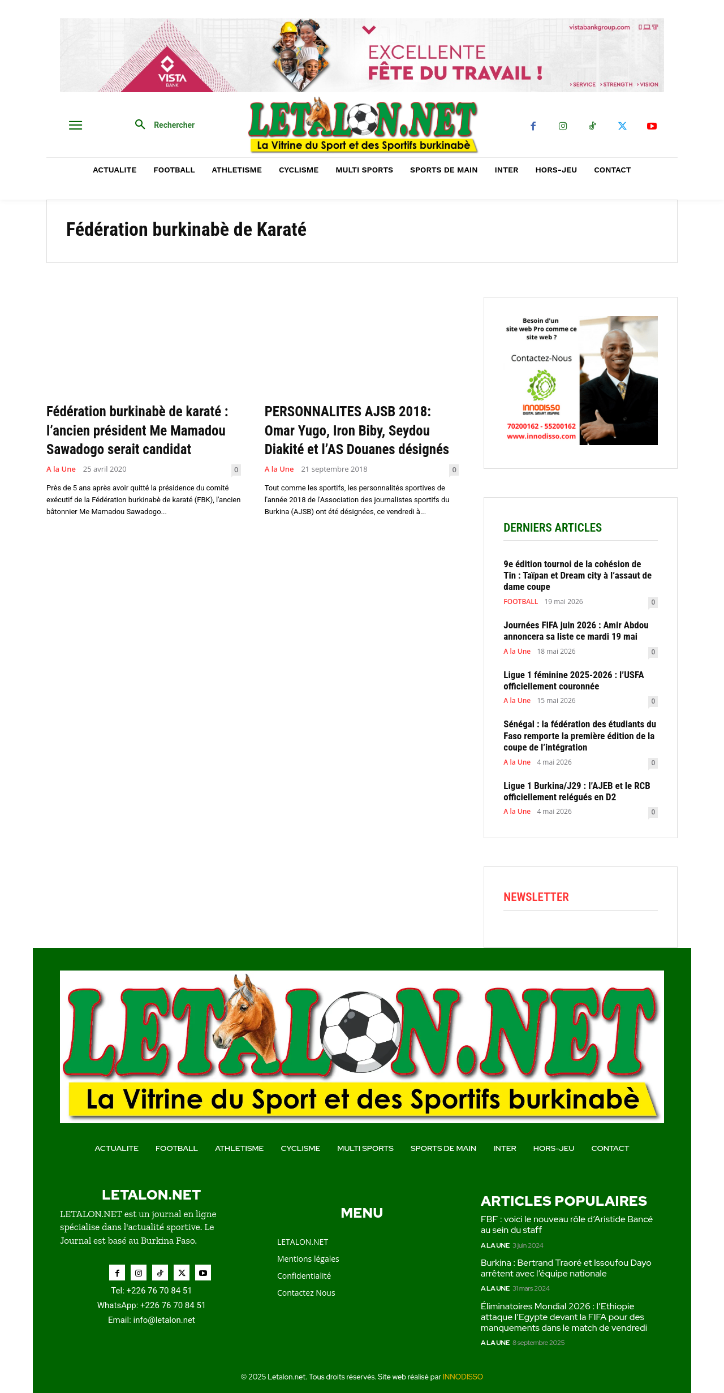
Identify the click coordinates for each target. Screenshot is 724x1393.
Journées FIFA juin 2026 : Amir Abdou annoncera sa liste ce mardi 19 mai (575, 630)
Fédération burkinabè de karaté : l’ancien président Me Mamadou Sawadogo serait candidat (140, 439)
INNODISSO (463, 1377)
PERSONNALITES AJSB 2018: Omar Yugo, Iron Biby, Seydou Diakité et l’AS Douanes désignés (358, 439)
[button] (161, 125)
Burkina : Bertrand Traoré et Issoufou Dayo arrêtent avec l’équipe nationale (566, 1268)
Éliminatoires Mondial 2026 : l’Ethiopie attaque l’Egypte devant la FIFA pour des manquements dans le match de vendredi (565, 1317)
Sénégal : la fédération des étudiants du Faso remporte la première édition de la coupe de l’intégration (579, 735)
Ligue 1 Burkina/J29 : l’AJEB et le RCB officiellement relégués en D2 (576, 791)
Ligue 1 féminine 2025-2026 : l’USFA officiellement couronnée (573, 680)
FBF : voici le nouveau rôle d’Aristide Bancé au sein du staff (567, 1224)
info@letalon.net (164, 1320)
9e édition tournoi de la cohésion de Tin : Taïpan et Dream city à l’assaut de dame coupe (577, 575)
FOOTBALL (520, 601)
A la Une (61, 488)
